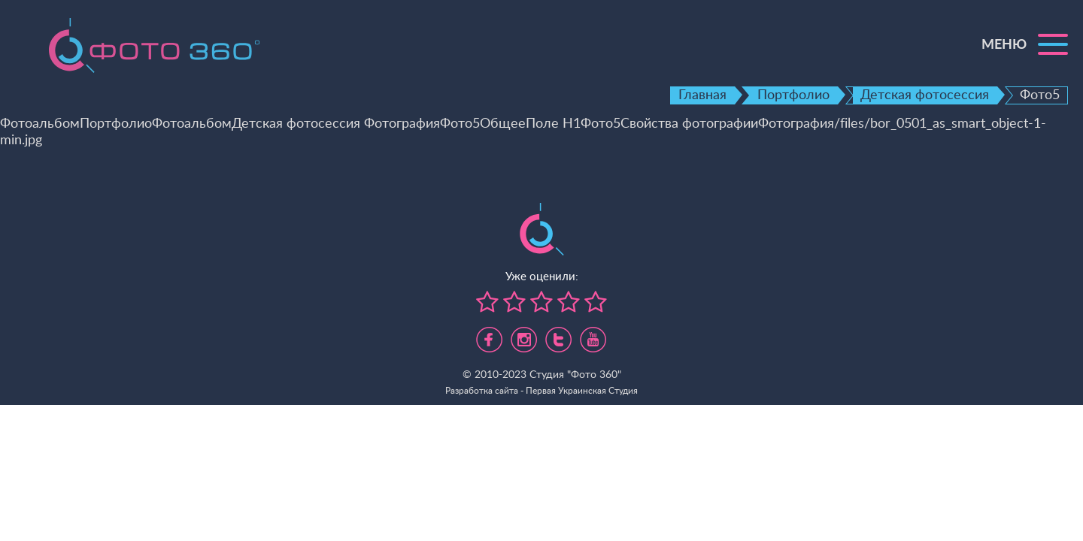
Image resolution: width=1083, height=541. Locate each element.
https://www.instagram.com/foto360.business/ (524, 335)
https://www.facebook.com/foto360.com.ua (489, 335)
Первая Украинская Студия (582, 390)
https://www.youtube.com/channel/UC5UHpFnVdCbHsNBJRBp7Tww (593, 335)
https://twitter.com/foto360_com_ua (558, 335)
